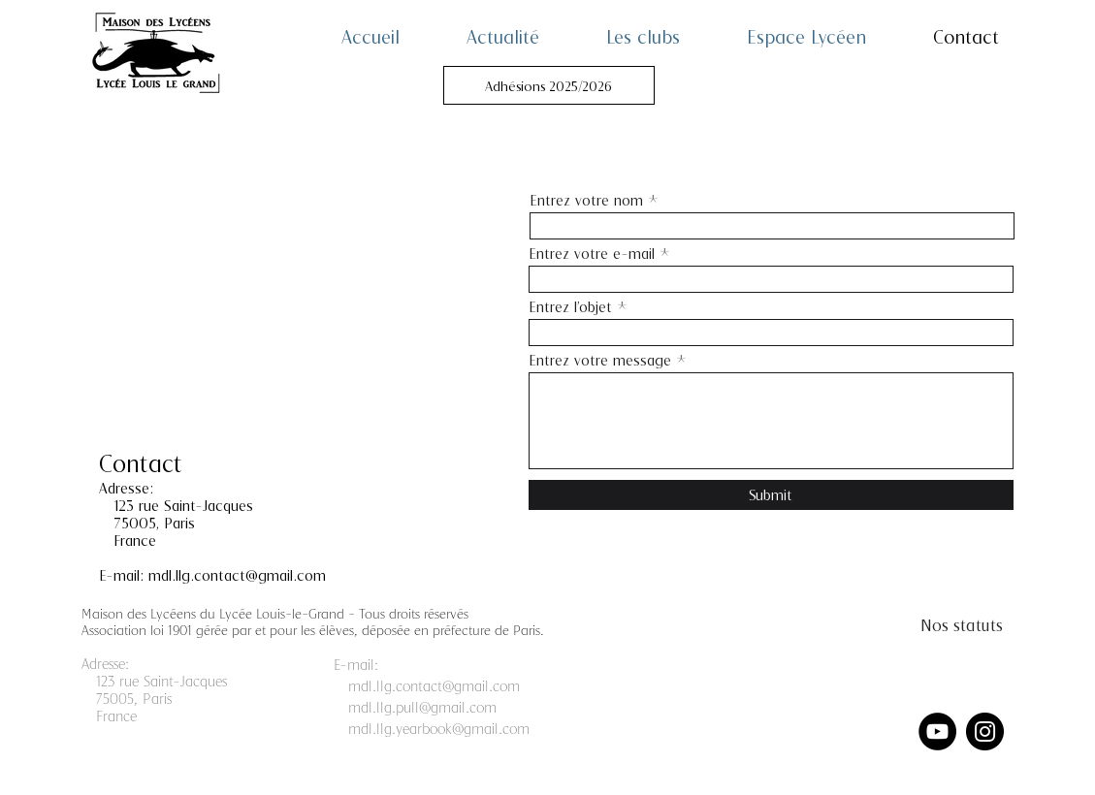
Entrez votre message (600, 360)
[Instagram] (985, 731)
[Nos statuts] (962, 624)
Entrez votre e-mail (592, 253)
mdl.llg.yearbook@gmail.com (439, 728)
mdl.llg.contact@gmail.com (237, 575)
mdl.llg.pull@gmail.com (422, 707)
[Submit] (771, 495)
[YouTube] (937, 731)
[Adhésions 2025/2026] (549, 85)
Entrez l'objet (570, 307)
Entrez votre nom (586, 200)
